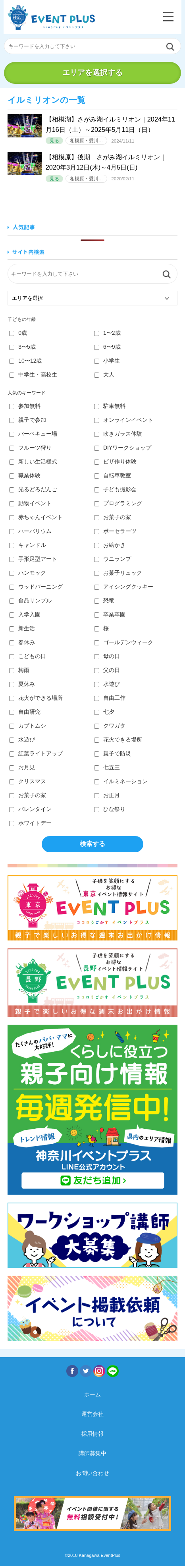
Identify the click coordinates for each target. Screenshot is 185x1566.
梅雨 (19, 670)
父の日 (107, 670)
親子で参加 (27, 420)
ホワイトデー (30, 823)
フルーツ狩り (30, 447)
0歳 (18, 333)
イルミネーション (121, 781)
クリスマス (27, 781)
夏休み (22, 684)
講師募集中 (92, 1453)
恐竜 (104, 600)
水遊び (107, 684)
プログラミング (118, 503)
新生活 (22, 628)
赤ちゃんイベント (36, 517)
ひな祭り (109, 809)
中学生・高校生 (33, 374)
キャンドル (27, 545)
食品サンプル (30, 600)
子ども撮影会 (115, 489)
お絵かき (109, 545)
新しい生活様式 (33, 461)
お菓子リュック (118, 573)
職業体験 (24, 475)
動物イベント (30, 503)
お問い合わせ (92, 1473)
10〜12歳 (25, 360)
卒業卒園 (109, 614)
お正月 (107, 795)
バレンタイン (30, 809)
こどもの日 (27, 656)
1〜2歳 (107, 333)
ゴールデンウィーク (123, 642)
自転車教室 (112, 475)
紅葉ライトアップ (36, 753)
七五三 (107, 767)
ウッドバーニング (36, 586)
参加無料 (24, 406)
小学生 (107, 360)
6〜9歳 (107, 347)
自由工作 (109, 698)
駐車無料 (109, 406)
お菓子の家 (112, 517)
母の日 (107, 656)
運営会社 (92, 1414)
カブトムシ (27, 725)
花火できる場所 (118, 739)
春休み (22, 642)
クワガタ (109, 725)
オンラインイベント (123, 420)
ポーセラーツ (115, 531)
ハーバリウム (30, 531)
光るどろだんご (33, 489)
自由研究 (24, 712)
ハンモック (27, 573)
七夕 (104, 712)
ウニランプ (112, 559)
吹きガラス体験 (118, 434)
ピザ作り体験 (115, 461)
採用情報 (92, 1434)
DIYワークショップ (122, 447)
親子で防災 (112, 753)
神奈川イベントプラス (51, 17)
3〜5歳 (22, 347)
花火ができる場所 (36, 698)
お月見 (22, 767)
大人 (104, 374)
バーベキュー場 (33, 434)
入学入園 (24, 614)
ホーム (92, 1394)
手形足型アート (33, 559)
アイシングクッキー (123, 586)
